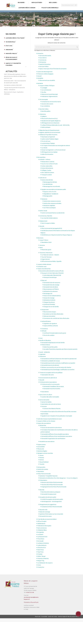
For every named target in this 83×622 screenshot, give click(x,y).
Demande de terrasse (46, 520)
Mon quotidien (41, 161)
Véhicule (44, 334)
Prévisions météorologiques (45, 77)
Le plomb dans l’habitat (48, 147)
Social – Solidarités (45, 356)
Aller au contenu (9, 1)
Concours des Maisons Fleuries (52, 412)
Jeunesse (42, 249)
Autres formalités (46, 405)
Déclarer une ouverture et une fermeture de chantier (56, 371)
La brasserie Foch (42, 540)
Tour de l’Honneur (47, 260)
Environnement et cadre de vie (48, 381)
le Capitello (41, 536)
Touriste (42, 468)
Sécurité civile (43, 513)
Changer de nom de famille (51, 310)
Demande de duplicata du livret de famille (53, 346)
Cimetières (45, 332)
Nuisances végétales (49, 209)
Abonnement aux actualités (47, 84)
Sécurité (42, 230)
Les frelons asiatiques (50, 211)
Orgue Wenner (46, 263)
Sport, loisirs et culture (46, 398)
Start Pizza (41, 553)
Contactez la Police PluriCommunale (52, 510)
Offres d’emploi (42, 525)
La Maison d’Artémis (43, 547)
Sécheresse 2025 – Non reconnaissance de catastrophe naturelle (15, 85)
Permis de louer (46, 145)
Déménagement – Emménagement (52, 505)
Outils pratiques (46, 131)
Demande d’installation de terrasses (54, 390)
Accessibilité (41, 450)
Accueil (40, 79)
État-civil (44, 284)
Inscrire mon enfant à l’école (50, 167)
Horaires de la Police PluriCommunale (52, 488)
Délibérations (41, 527)
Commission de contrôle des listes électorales (56, 322)
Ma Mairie (40, 87)
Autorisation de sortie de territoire (51, 408)
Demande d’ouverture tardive (52, 392)
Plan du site (41, 452)
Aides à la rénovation (47, 158)
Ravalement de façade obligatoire (51, 124)
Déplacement (43, 224)
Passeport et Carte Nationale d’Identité (53, 276)
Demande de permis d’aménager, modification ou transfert (58, 373)
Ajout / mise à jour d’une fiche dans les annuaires (53, 72)
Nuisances (44, 202)
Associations (43, 61)
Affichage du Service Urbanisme (50, 126)
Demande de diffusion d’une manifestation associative (57, 440)
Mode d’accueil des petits (50, 350)
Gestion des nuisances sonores (52, 205)
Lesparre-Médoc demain (44, 268)
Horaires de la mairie (47, 107)
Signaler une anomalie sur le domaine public (54, 193)
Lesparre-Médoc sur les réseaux (46, 424)
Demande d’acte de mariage (51, 288)
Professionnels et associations (48, 385)
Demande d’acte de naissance (52, 286)
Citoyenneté (45, 313)
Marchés (42, 493)
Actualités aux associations (47, 445)
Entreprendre (41, 471)
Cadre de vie (43, 181)
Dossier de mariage (49, 301)
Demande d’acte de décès (51, 290)
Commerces (43, 63)
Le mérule (44, 151)
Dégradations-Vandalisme (51, 197)
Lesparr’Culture (44, 243)
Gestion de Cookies (52, 620)
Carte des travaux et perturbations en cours (50, 422)
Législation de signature (50, 327)
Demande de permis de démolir (50, 369)
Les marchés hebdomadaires (50, 221)
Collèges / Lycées (46, 174)
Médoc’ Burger (42, 560)
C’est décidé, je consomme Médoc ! (47, 523)
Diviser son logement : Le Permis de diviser (54, 153)
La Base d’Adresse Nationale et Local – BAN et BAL (56, 128)
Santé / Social (43, 214)
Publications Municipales (44, 529)
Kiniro (39, 568)
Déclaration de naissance (51, 295)
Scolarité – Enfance (45, 163)
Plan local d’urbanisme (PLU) (49, 122)
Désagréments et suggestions (48, 508)
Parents (42, 461)
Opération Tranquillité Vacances (48, 479)
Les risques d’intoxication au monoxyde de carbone (56, 149)
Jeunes (42, 459)
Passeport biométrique (50, 281)
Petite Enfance (46, 348)
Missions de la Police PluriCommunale (52, 486)
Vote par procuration (49, 320)
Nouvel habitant (44, 465)
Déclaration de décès (49, 303)
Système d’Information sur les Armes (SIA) (51, 517)
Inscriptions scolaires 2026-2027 (13, 89)
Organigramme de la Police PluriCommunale (54, 490)
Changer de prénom (49, 306)
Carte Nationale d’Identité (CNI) (52, 279)
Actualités (40, 82)
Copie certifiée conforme (51, 329)
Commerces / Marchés (46, 219)
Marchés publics (46, 115)
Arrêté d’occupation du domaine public (52, 503)
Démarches (43, 429)
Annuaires (40, 57)
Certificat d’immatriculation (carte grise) (55, 336)
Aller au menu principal (20, 1)
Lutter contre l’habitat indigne (50, 142)
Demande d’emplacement (49, 498)
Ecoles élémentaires (47, 172)
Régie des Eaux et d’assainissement (49, 134)
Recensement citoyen (50, 315)
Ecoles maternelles (47, 169)
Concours (44, 410)
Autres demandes (44, 403)
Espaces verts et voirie (50, 195)
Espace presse (42, 448)
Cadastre (44, 120)
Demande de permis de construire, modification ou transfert (58, 366)
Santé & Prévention (45, 68)
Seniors (42, 463)
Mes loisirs (40, 241)
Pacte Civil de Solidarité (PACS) (52, 299)
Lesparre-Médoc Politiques (47, 89)
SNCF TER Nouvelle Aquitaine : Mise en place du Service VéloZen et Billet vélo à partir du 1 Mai (15, 80)
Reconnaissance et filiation (51, 293)
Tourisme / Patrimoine (46, 256)
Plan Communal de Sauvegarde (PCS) (52, 232)
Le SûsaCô (40, 538)
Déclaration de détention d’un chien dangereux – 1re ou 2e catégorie (58, 481)
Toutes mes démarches (44, 272)
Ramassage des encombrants (52, 190)
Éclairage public (48, 199)
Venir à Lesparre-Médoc (48, 227)
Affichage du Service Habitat (49, 155)
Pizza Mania (41, 542)
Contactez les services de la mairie (51, 105)
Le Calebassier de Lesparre (45, 566)
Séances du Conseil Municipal (50, 98)
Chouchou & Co (42, 551)
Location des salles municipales (50, 400)
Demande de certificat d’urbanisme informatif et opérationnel (59, 362)
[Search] (69, 9)
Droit (41, 342)
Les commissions (46, 93)
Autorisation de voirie (48, 378)
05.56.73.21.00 (30, 596)
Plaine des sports (46, 253)
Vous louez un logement (48, 140)
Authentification (46, 325)
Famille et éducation (45, 344)
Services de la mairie (45, 59)
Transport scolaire (47, 178)
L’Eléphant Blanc (42, 533)
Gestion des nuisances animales (52, 207)
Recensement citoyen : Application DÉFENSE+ (14, 96)
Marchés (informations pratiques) (51, 495)
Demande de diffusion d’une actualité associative (55, 438)
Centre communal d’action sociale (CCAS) (53, 216)
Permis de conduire (49, 339)
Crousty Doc (41, 571)
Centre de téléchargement (45, 75)
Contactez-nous (42, 270)
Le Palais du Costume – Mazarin (50, 258)
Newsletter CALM (46, 246)
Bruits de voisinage (45, 515)
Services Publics (44, 70)
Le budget (44, 91)
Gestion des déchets (47, 183)
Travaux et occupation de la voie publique (51, 376)
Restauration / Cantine (48, 165)
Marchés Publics (44, 112)
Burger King (41, 564)
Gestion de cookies (43, 473)
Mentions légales (42, 454)
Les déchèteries (48, 188)
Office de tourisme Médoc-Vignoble (51, 265)
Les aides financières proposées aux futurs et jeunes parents (60, 353)
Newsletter (41, 475)
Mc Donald (40, 544)
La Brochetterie (42, 549)
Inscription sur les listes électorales (53, 317)
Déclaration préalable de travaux (51, 364)
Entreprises (43, 66)
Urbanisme (43, 118)
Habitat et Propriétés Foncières (48, 138)
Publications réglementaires (49, 100)
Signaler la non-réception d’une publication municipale (57, 419)
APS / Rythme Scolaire (48, 176)
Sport (41, 251)
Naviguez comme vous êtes (45, 457)
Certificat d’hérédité (49, 308)
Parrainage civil (48, 297)
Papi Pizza (40, 555)
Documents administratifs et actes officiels (52, 274)
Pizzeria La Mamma (43, 562)
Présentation (43, 484)
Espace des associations (44, 427)
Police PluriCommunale (44, 477)
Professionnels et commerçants (51, 388)
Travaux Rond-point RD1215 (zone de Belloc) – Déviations (14, 92)
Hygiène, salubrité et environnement (50, 136)
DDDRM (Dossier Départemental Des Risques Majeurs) (57, 238)
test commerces (42, 531)
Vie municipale (44, 103)
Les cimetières (46, 109)
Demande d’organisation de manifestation (53, 442)
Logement (42, 358)
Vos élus (44, 96)
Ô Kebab (40, 557)
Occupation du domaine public (48, 500)
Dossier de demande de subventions (52, 431)
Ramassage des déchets (50, 185)
